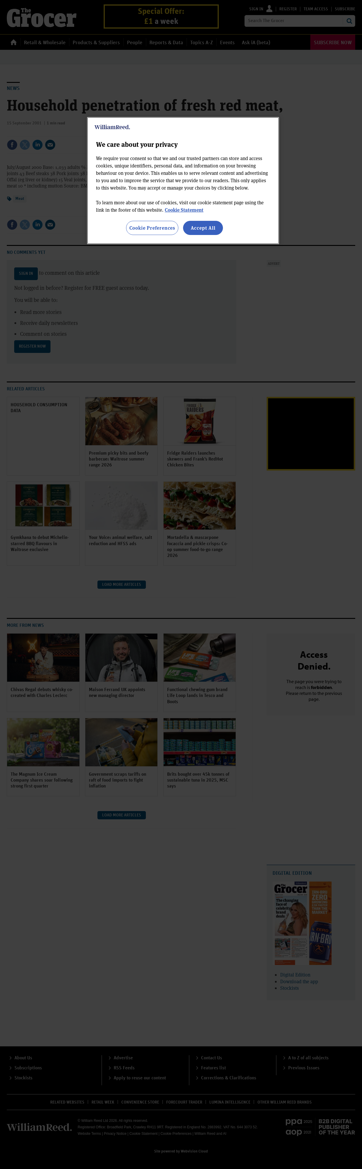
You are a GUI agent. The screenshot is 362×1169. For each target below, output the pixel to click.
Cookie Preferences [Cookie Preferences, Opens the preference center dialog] (152, 227)
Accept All (203, 227)
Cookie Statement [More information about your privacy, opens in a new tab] (184, 209)
